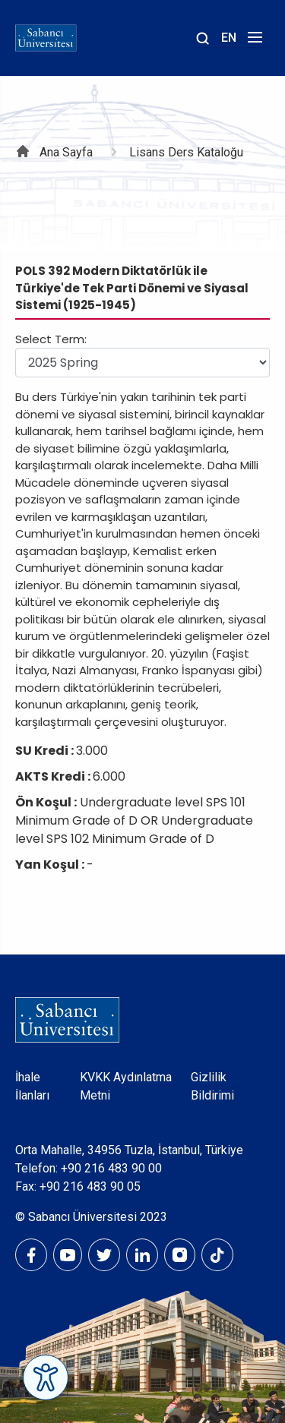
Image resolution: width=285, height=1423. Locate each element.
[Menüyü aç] (252, 41)
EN (228, 37)
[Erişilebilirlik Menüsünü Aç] (45, 1377)
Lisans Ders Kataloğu (186, 152)
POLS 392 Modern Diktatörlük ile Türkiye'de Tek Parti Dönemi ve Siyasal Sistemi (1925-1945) (132, 288)
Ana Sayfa (66, 152)
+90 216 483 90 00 (111, 1168)
